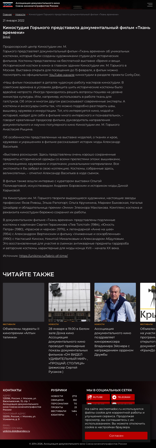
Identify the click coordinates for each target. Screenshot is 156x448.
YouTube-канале (62, 75)
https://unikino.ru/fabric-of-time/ (43, 256)
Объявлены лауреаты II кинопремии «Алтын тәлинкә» (21, 333)
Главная (7, 14)
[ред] (6, 37)
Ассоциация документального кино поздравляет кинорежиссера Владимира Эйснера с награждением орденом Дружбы (113, 342)
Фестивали (9, 324)
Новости (20, 14)
